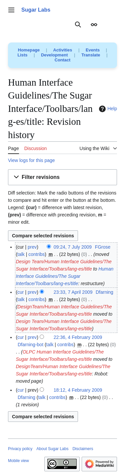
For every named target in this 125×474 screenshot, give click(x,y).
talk (21, 254)
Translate (90, 54)
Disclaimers (82, 448)
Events (93, 49)
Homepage (29, 49)
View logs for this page (31, 160)
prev (32, 247)
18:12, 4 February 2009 (78, 390)
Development (54, 54)
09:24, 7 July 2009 (73, 247)
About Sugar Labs (52, 448)
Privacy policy (20, 448)
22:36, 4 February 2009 (78, 337)
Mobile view (18, 460)
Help (107, 109)
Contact (63, 59)
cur (20, 292)
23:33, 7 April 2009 (73, 292)
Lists (23, 54)
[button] (62, 177)
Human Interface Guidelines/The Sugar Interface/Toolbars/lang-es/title (64, 276)
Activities (62, 49)
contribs (36, 254)
